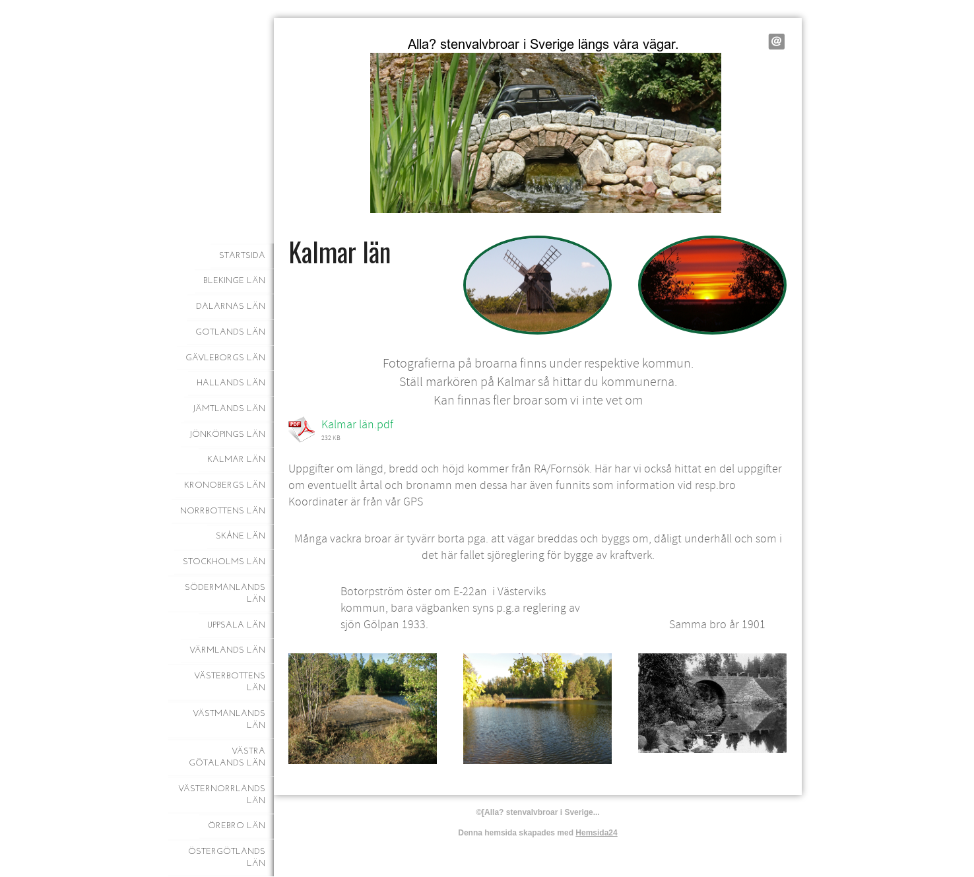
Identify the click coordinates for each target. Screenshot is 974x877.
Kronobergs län (224, 485)
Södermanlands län (225, 593)
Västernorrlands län (221, 795)
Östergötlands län (226, 857)
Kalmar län (236, 459)
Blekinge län (234, 280)
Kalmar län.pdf (357, 424)
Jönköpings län (227, 434)
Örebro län (236, 826)
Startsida (242, 255)
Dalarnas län (230, 306)
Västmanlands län (229, 719)
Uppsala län (236, 625)
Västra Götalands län (227, 757)
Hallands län (231, 383)
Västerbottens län (229, 682)
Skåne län (240, 536)
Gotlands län (230, 332)
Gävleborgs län (225, 358)
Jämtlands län (229, 409)
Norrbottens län (222, 511)
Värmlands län (227, 650)
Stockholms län (224, 562)
